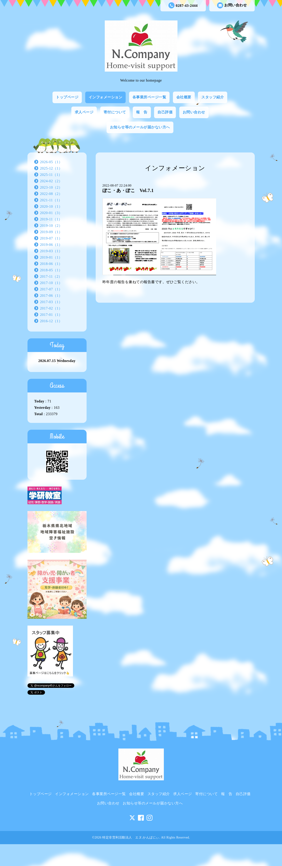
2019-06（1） (51, 245)
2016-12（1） (51, 321)
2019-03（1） (51, 251)
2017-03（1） (51, 302)
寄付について (115, 112)
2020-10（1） (51, 206)
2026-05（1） (51, 162)
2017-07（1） (51, 289)
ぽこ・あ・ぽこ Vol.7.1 (128, 190)
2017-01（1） (51, 315)
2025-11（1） (51, 175)
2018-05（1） (51, 270)
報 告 (141, 112)
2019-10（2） (51, 225)
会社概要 (183, 97)
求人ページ (84, 112)
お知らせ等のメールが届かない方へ (140, 127)
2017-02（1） (51, 308)
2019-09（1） (51, 232)
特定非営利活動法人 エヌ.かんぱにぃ (130, 837)
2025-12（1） (51, 168)
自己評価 (164, 112)
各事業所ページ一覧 (149, 97)
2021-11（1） (51, 200)
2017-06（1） (51, 295)
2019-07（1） (51, 238)
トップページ (67, 97)
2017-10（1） (51, 283)
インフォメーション (105, 97)
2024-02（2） (51, 181)
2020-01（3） (51, 213)
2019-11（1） (51, 219)
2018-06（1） (51, 264)
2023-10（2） (51, 187)
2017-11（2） (51, 276)
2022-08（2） (51, 194)
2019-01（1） (51, 257)
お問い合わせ (232, 5)
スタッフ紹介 (212, 97)
